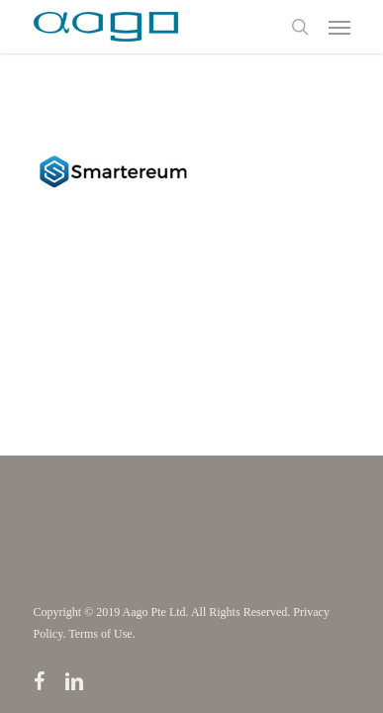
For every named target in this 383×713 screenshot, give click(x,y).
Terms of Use (100, 634)
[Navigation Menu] (339, 27)
